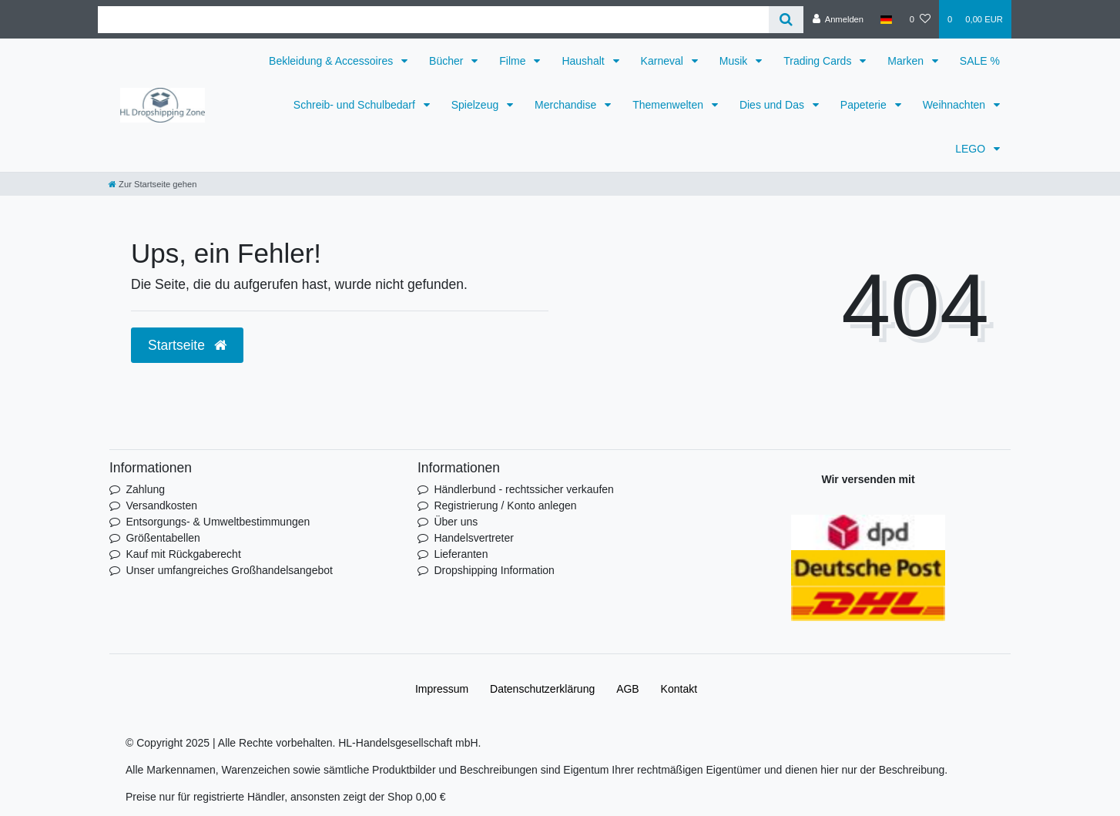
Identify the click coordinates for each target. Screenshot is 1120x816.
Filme (513, 61)
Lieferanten (461, 554)
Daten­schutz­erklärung (542, 689)
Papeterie (865, 105)
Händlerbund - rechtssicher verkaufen (523, 489)
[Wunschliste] (920, 19)
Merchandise (567, 105)
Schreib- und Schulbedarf (355, 105)
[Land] (886, 19)
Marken (907, 61)
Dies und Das (773, 105)
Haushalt (584, 61)
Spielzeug (476, 105)
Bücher (447, 61)
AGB (627, 689)
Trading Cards (818, 61)
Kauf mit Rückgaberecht (183, 554)
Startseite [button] (187, 345)
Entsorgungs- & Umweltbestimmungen (218, 521)
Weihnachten (955, 105)
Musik (734, 61)
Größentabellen (163, 538)
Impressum (441, 689)
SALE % (980, 61)
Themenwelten (669, 105)
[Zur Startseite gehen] (152, 184)
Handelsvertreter (474, 538)
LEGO (971, 149)
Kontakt (679, 689)
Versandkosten (161, 505)
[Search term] (433, 19)
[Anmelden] (837, 19)
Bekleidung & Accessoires (332, 61)
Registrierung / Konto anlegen (505, 505)
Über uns (456, 521)
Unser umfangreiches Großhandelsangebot (229, 570)
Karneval (663, 61)
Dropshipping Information (494, 570)
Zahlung (145, 489)
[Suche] (786, 19)
